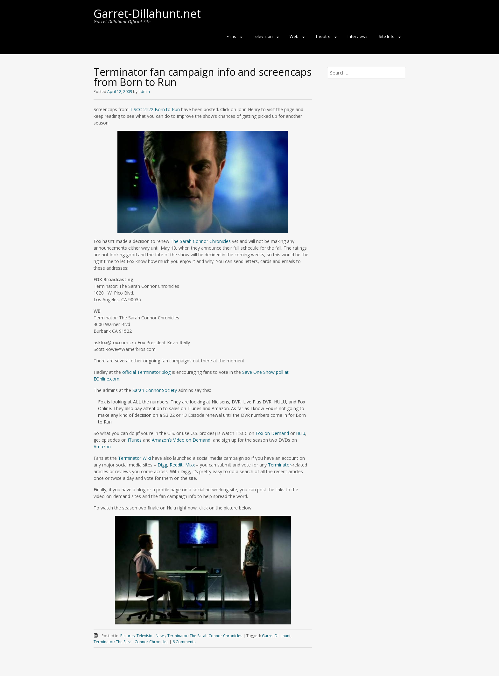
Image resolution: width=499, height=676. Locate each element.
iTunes (135, 440)
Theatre (323, 36)
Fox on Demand (272, 433)
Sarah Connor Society (154, 390)
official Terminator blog (146, 372)
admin (144, 91)
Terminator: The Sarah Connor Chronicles (204, 635)
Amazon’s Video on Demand (181, 440)
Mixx (190, 465)
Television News (151, 635)
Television (263, 36)
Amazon (102, 447)
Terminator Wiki (134, 458)
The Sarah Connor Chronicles (201, 241)
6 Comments (183, 641)
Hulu (300, 433)
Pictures (127, 635)
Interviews (358, 36)
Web (294, 36)
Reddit (176, 465)
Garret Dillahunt (276, 635)
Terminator (279, 465)
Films (231, 36)
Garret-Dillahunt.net (147, 13)
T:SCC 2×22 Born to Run (155, 109)
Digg (162, 465)
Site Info (387, 36)
